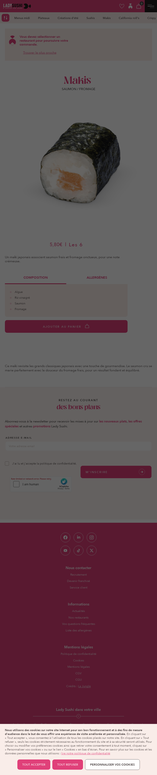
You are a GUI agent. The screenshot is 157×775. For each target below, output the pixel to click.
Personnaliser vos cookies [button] (112, 764)
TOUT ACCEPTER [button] (33, 764)
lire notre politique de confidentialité (85, 753)
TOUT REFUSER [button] (67, 764)
